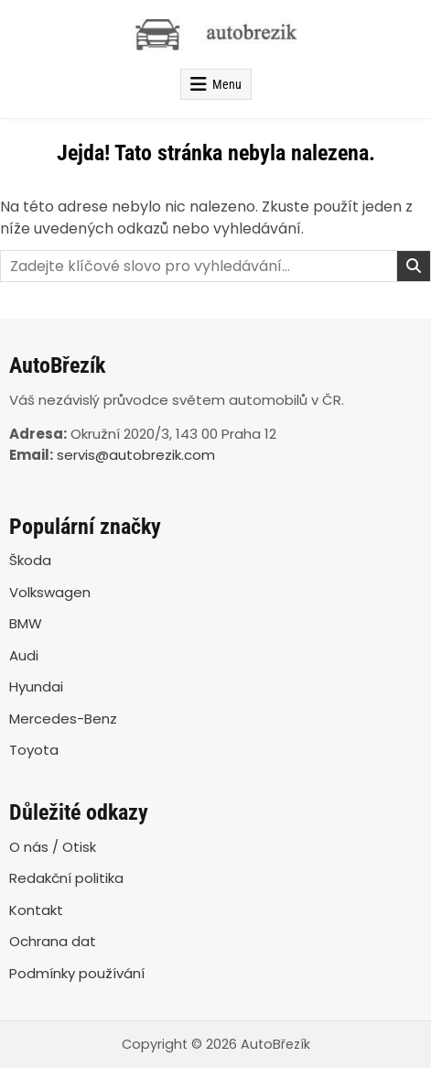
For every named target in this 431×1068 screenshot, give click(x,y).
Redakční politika (66, 878)
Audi (23, 655)
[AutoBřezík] (215, 34)
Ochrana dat (52, 941)
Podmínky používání (77, 973)
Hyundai (36, 686)
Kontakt (36, 910)
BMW (25, 623)
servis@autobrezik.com (136, 454)
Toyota (34, 749)
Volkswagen (50, 592)
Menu (227, 84)
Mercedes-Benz (63, 718)
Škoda (30, 560)
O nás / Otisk (52, 846)
